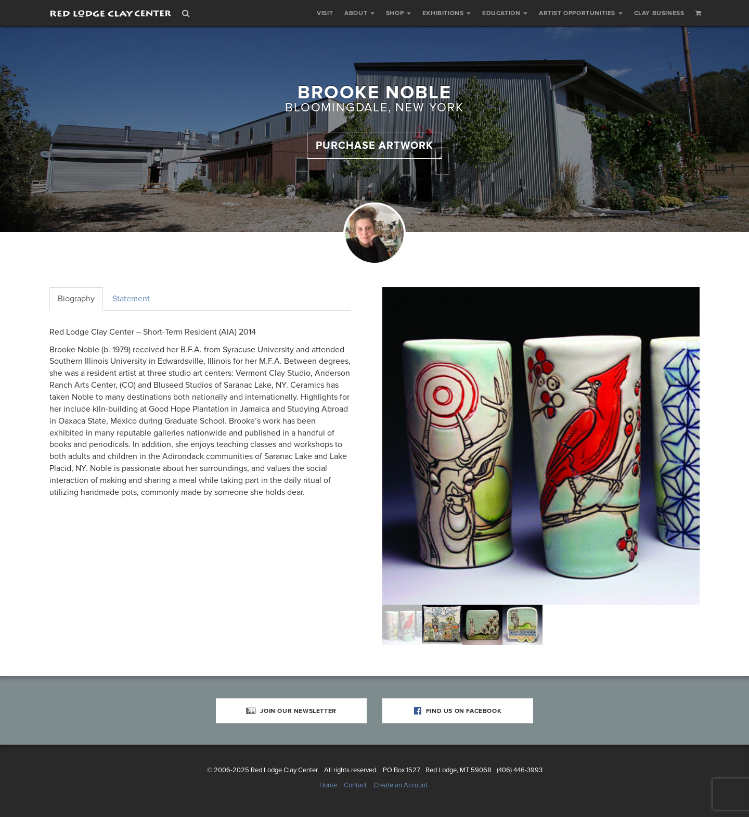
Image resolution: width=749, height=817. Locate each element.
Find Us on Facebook (458, 710)
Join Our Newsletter (291, 710)
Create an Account (400, 785)
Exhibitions (446, 13)
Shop (398, 13)
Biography (76, 298)
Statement (131, 298)
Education (504, 13)
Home (328, 785)
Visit (325, 13)
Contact (355, 785)
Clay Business (659, 13)
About (359, 13)
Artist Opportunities (581, 13)
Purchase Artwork (374, 145)
